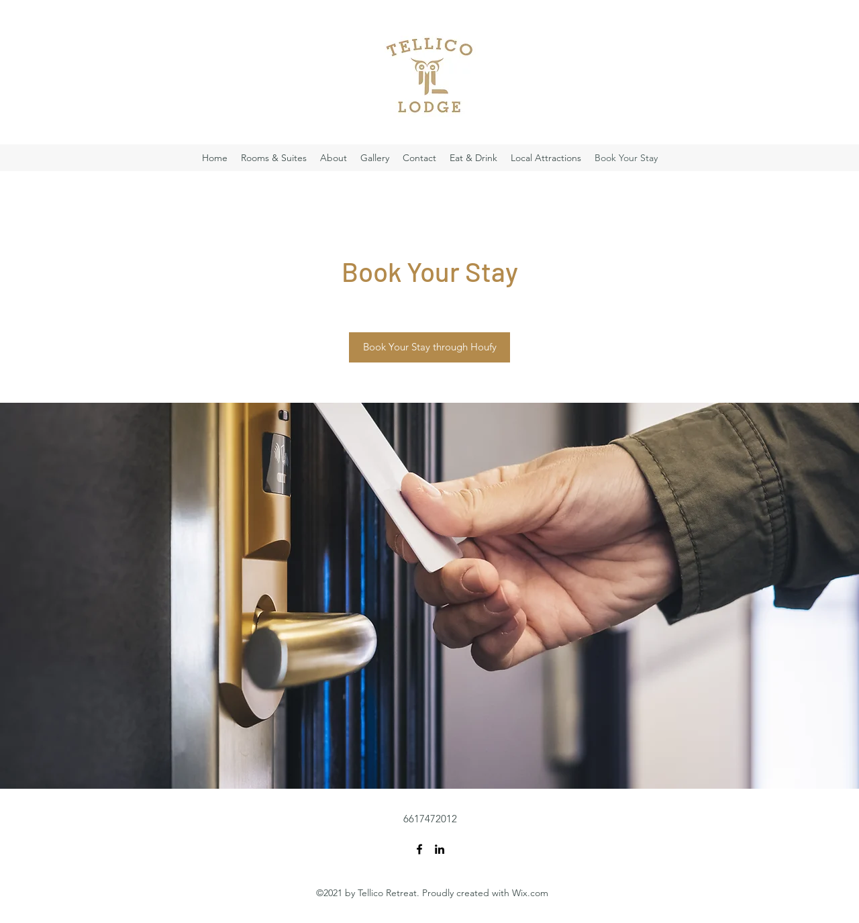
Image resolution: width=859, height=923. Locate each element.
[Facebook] (419, 849)
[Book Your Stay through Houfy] (429, 347)
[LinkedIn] (439, 849)
